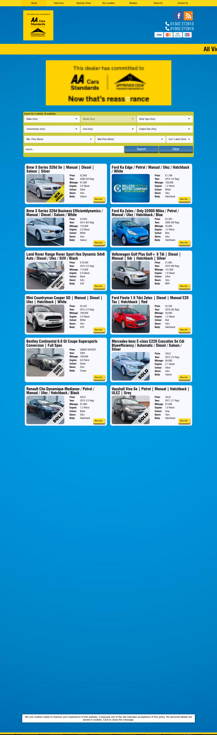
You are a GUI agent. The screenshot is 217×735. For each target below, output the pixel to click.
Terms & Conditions (193, 442)
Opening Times (83, 3)
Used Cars (59, 3)
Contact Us (183, 3)
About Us (158, 3)
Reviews (133, 3)
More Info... (99, 199)
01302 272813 (182, 23)
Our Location (108, 3)
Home (34, 3)
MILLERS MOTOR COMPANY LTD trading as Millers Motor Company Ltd (47, 445)
